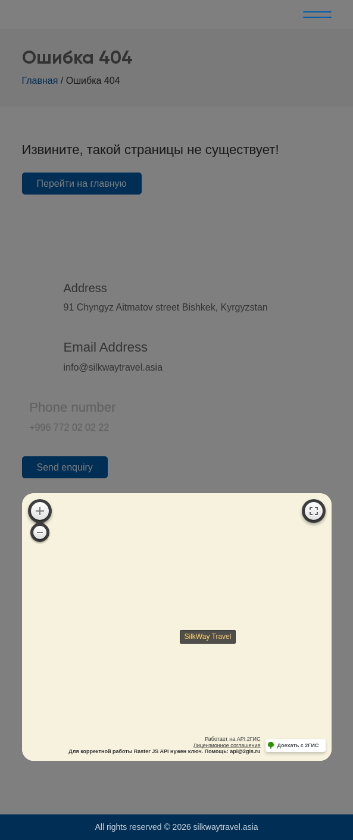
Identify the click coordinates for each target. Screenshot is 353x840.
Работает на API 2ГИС (232, 739)
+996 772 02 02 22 (53, 427)
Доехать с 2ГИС (298, 745)
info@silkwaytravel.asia (113, 367)
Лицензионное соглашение (227, 745)
